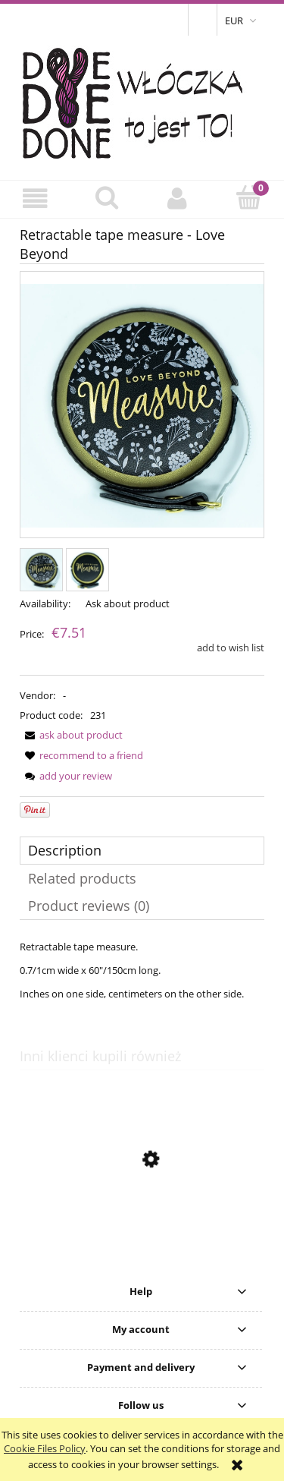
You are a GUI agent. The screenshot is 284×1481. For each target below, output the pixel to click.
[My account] (178, 198)
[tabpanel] (142, 970)
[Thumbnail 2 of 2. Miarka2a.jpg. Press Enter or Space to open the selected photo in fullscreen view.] (87, 570)
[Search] (106, 197)
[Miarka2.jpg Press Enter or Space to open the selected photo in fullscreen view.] (142, 406)
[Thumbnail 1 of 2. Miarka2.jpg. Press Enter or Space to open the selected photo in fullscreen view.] (41, 570)
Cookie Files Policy (45, 1448)
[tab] (142, 851)
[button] (35, 198)
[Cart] (248, 197)
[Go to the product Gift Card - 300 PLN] (142, 1231)
